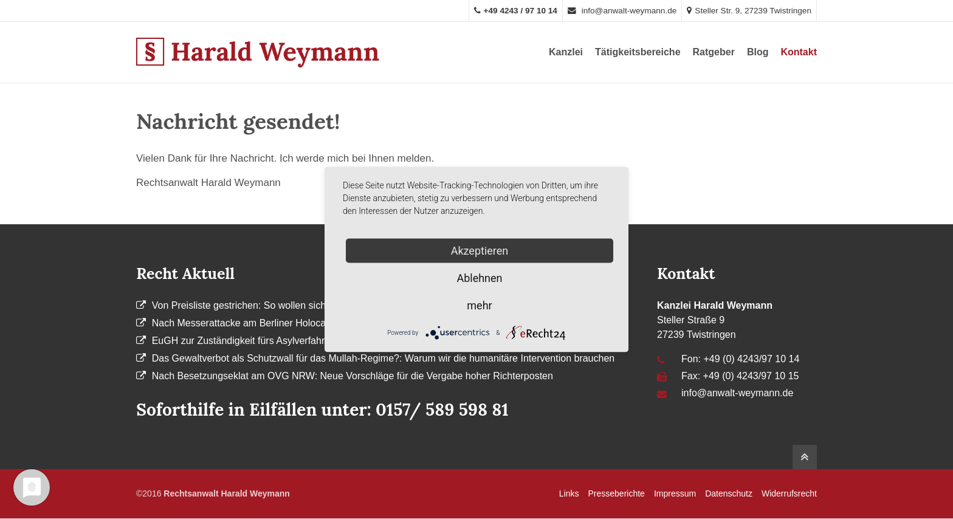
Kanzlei (566, 52)
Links (569, 493)
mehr (479, 305)
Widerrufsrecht (789, 493)
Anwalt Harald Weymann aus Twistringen (257, 52)
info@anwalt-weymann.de (622, 10)
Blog (758, 52)
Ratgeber (714, 52)
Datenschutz (728, 493)
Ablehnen (479, 278)
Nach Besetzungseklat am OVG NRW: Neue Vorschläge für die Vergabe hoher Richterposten (352, 376)
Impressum (675, 493)
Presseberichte (616, 493)
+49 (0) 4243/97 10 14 (751, 359)
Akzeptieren (480, 250)
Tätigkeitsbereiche (638, 52)
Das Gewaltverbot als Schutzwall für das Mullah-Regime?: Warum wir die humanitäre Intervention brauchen (383, 358)
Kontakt (798, 52)
